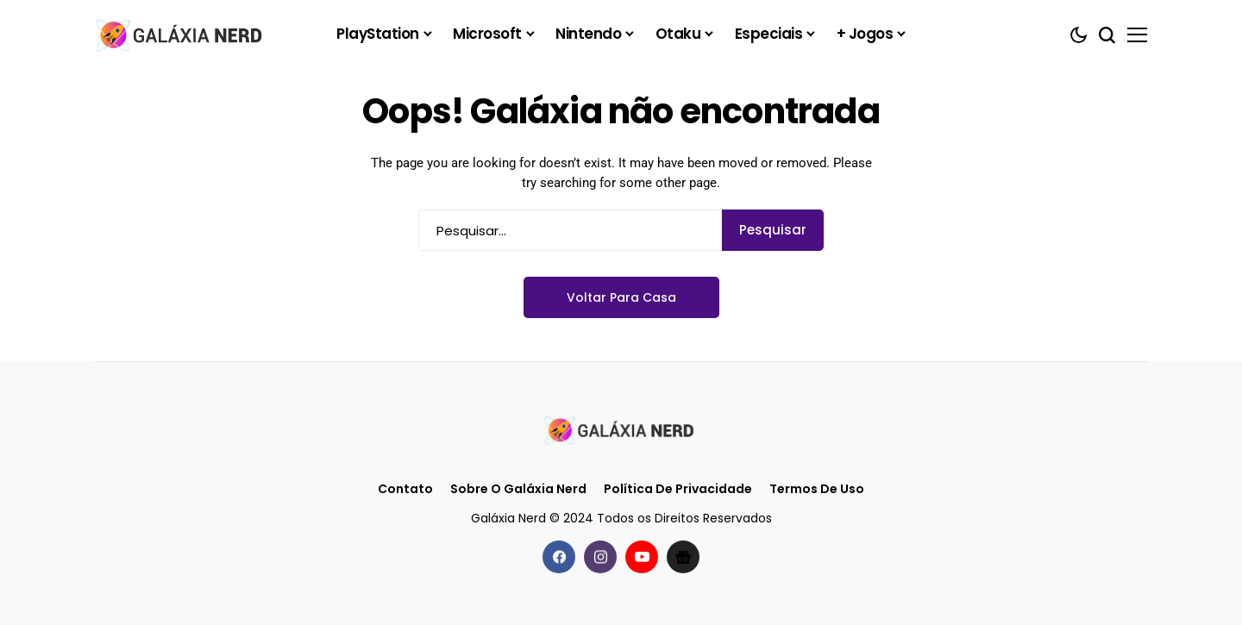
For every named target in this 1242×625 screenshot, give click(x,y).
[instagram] (600, 557)
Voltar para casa (621, 297)
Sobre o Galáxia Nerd (518, 489)
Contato (405, 489)
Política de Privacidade (678, 489)
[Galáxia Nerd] (181, 34)
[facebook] (559, 557)
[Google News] (683, 557)
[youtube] (641, 557)
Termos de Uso (816, 489)
